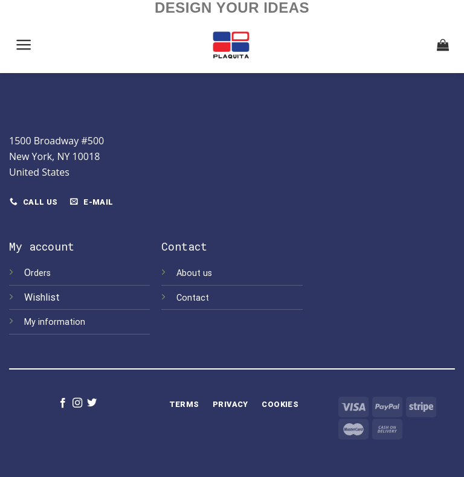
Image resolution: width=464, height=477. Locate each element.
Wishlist (43, 297)
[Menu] (24, 45)
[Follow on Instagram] (77, 403)
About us (194, 273)
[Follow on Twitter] (92, 403)
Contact (192, 298)
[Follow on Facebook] (62, 403)
